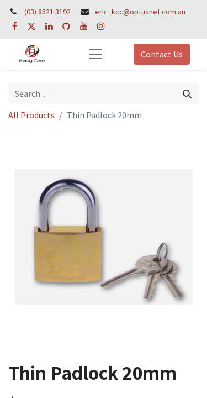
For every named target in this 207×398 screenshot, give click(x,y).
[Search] (187, 93)
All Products (31, 115)
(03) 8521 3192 (47, 12)
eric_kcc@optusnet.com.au (140, 12)
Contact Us (162, 54)
